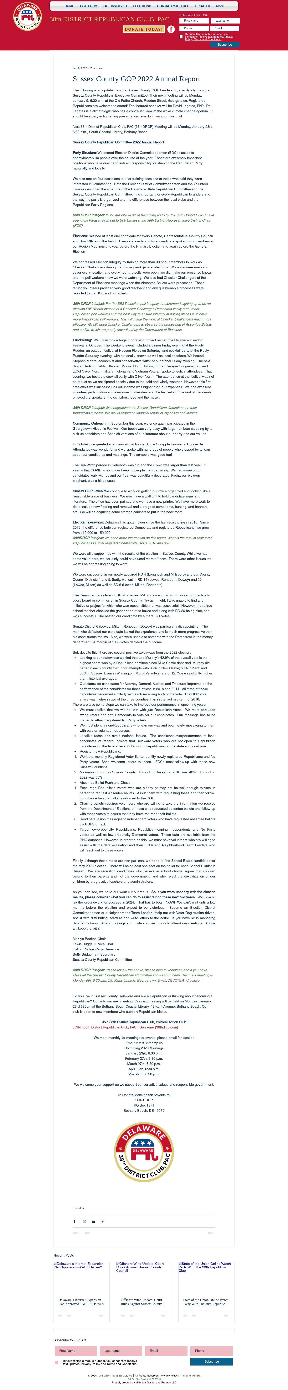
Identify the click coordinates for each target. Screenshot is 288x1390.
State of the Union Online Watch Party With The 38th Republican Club (206, 1302)
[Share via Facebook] (74, 1221)
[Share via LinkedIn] (93, 1221)
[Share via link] (103, 1221)
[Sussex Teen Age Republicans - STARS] (171, 29)
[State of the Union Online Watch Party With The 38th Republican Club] (206, 1277)
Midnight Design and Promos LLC (156, 1382)
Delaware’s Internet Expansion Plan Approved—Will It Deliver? (81, 1302)
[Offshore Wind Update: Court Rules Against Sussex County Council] (144, 1277)
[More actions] (213, 68)
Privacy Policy (169, 1375)
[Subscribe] (224, 44)
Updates (79, 1208)
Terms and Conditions (189, 1376)
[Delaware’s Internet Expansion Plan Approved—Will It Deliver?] (81, 1277)
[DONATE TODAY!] (144, 29)
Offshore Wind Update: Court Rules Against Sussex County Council (141, 1302)
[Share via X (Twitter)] (84, 1221)
